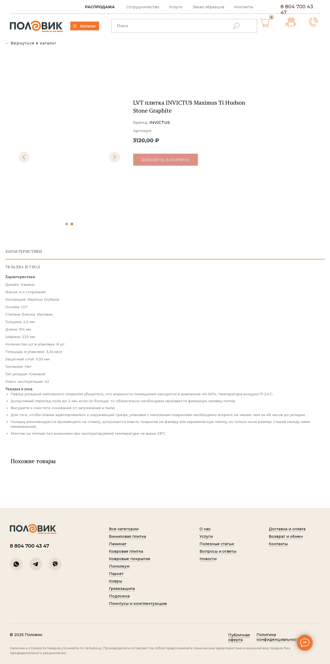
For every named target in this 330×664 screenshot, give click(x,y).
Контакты (243, 7)
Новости (208, 558)
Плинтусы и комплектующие (138, 603)
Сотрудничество (142, 7)
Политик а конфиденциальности (278, 637)
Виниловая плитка (127, 536)
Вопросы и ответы (217, 551)
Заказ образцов (208, 7)
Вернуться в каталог (33, 43)
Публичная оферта (239, 637)
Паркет (116, 573)
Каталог (88, 26)
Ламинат (118, 543)
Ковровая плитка (126, 551)
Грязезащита (122, 588)
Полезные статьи (216, 543)
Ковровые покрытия (129, 558)
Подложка (119, 596)
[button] (313, 22)
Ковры (115, 581)
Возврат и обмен (286, 536)
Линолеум (119, 566)
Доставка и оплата (287, 529)
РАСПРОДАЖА (100, 7)
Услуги (175, 7)
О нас (205, 529)
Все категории (123, 529)
